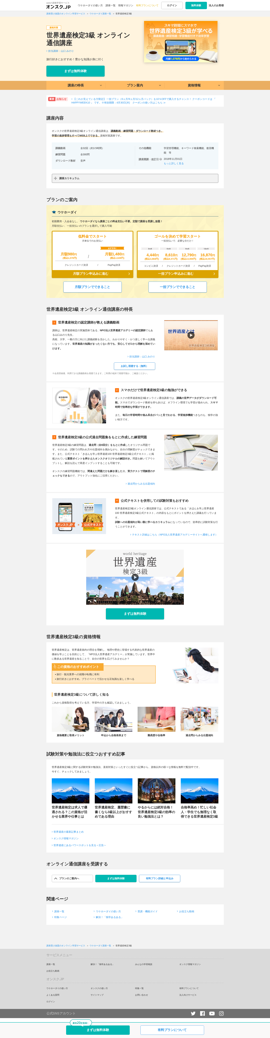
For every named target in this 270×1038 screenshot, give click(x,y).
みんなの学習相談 (143, 964)
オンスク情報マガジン (66, 838)
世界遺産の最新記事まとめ (69, 831)
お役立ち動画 (186, 911)
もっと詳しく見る (174, 163)
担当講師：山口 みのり (61, 50)
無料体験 (196, 5)
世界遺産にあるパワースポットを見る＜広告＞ (80, 845)
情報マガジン (125, 5)
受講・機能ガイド (148, 911)
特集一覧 (139, 988)
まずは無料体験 (75, 71)
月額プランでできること (92, 287)
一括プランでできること (177, 287)
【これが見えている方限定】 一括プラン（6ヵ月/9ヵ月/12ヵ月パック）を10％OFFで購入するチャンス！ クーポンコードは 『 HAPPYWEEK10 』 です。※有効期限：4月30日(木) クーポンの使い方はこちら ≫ (143, 101)
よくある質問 (52, 995)
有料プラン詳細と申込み (159, 878)
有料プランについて (147, 5)
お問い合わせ (141, 995)
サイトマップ (97, 995)
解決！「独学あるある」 (109, 917)
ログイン (172, 5)
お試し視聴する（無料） (134, 366)
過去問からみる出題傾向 (141, 483)
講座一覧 (111, 5)
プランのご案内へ (69, 878)
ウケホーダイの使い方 (90, 5)
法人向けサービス (188, 995)
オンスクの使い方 (99, 988)
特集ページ (60, 917)
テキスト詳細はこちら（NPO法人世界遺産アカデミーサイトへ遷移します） (175, 534)
